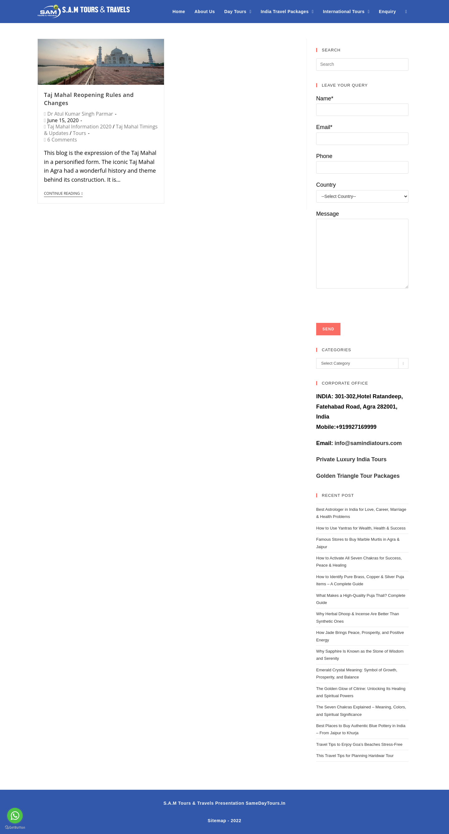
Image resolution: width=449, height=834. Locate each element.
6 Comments (62, 139)
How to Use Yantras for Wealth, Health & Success (361, 528)
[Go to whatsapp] (15, 815)
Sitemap (217, 820)
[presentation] (363, 301)
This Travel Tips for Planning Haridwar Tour (354, 755)
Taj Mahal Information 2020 (79, 126)
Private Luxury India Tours (351, 459)
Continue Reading (63, 193)
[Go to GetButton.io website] (15, 828)
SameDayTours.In (266, 803)
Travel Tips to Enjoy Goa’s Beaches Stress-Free (359, 744)
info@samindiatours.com (367, 443)
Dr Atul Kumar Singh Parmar (80, 113)
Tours (79, 133)
